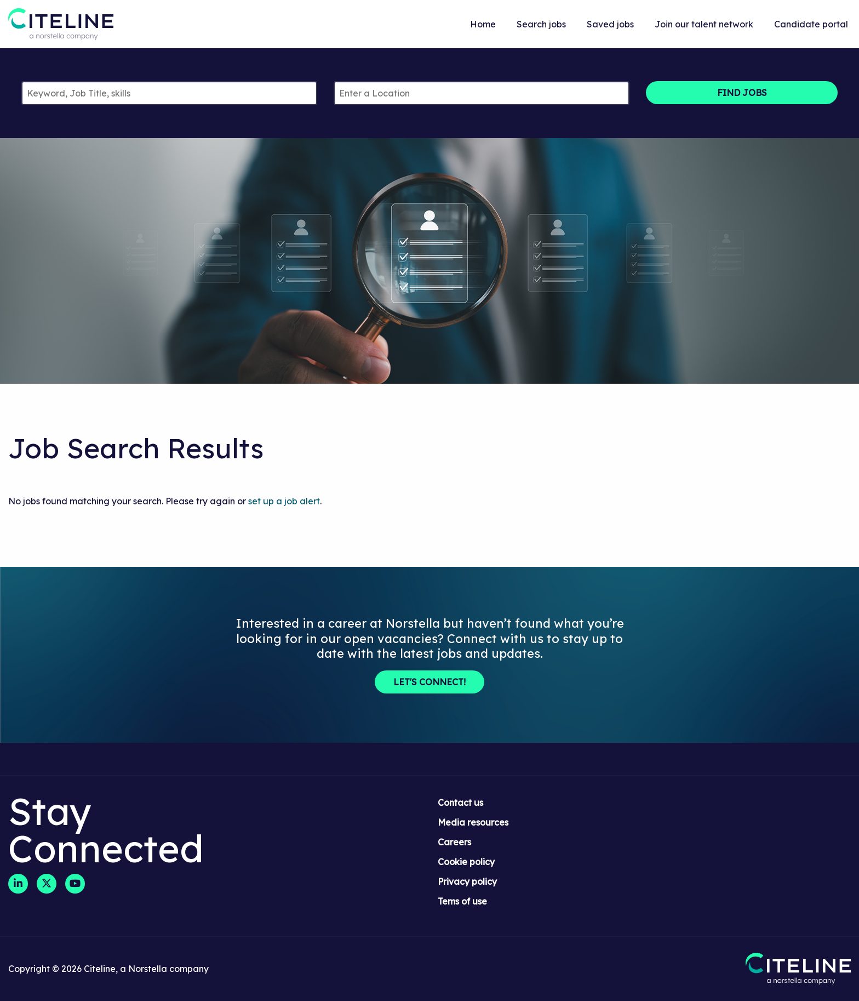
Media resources (473, 822)
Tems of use (462, 901)
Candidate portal (811, 24)
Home (483, 24)
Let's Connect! (429, 681)
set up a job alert (284, 501)
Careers (454, 842)
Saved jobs (610, 24)
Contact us (460, 802)
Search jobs (541, 24)
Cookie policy (466, 861)
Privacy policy (467, 881)
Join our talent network (704, 24)
